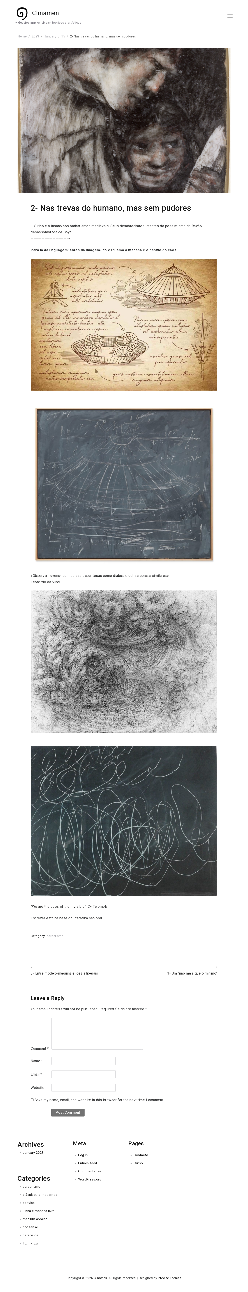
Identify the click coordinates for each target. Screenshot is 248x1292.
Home (22, 36)
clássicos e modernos (40, 1195)
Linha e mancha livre (39, 1211)
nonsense (30, 1227)
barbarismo (55, 936)
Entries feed (87, 1163)
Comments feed (90, 1171)
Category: (39, 936)
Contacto (141, 1155)
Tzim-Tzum (32, 1244)
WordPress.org (89, 1180)
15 (63, 36)
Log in (83, 1155)
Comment (40, 1048)
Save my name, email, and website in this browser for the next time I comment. (99, 1100)
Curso (138, 1163)
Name (37, 1061)
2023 (35, 36)
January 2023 (33, 1153)
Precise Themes (170, 1278)
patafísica (30, 1235)
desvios (29, 1203)
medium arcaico (35, 1219)
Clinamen (49, 13)
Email (36, 1074)
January (50, 36)
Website (37, 1088)
